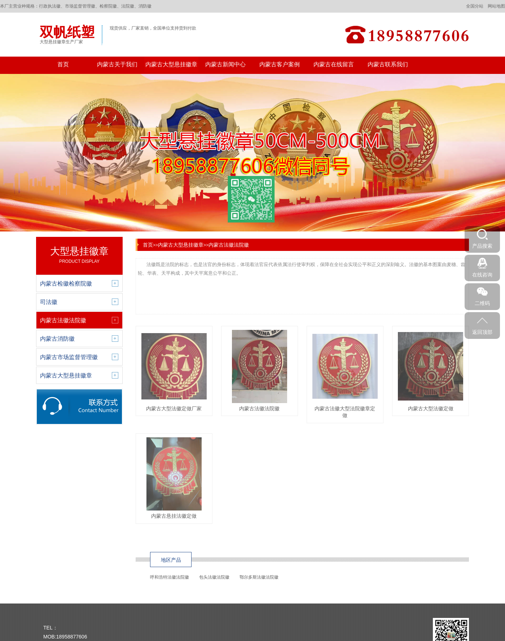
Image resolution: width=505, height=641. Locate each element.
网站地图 (496, 6)
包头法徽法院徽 (214, 577)
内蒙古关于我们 (117, 64)
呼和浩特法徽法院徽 (169, 577)
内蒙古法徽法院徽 (228, 245)
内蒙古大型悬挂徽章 (171, 64)
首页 (63, 64)
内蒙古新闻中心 (225, 64)
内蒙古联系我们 (388, 64)
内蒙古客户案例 (279, 64)
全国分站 (474, 6)
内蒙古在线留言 (333, 64)
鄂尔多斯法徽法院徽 (259, 577)
